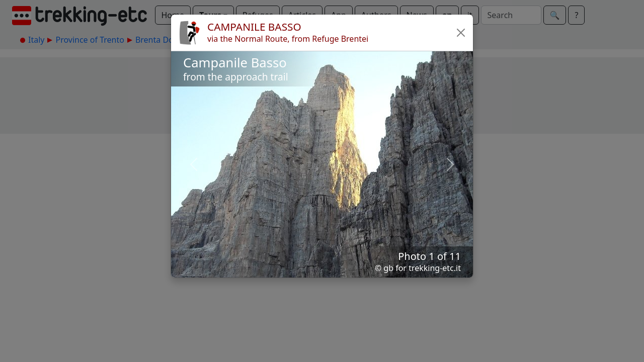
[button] (461, 33)
